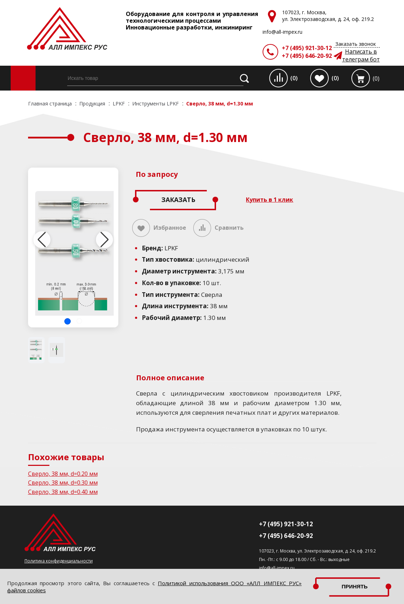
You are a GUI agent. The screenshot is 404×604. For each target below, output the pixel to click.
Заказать (178, 199)
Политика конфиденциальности (59, 561)
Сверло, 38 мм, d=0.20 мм (63, 474)
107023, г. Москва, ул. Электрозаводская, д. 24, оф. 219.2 (317, 551)
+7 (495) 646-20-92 (307, 56)
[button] (67, 321)
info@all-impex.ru (277, 568)
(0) (294, 78)
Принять (354, 586)
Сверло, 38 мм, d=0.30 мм (63, 482)
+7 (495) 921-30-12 (307, 48)
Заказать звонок (355, 43)
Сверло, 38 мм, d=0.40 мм (63, 492)
